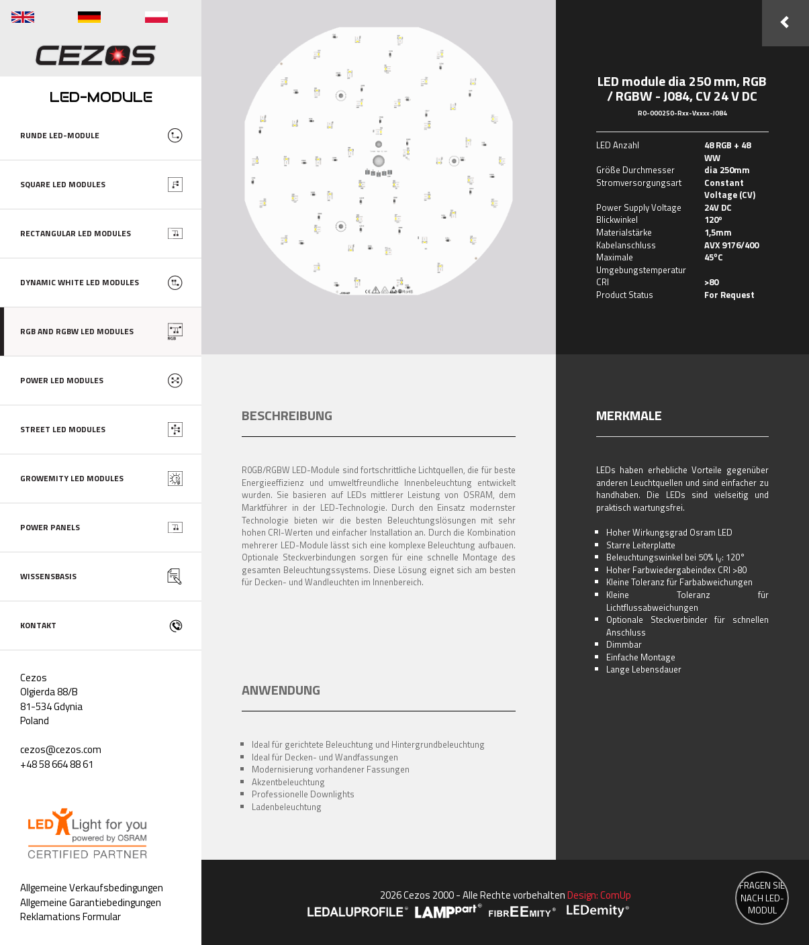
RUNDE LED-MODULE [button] (59, 135)
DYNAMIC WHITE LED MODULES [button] (79, 282)
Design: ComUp (599, 895)
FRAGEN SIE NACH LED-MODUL (762, 898)
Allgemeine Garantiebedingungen (90, 902)
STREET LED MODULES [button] (62, 429)
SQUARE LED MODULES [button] (62, 184)
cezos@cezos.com (60, 749)
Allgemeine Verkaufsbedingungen (91, 887)
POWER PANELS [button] (50, 527)
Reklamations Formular (70, 916)
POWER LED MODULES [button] (61, 380)
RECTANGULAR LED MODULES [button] (75, 233)
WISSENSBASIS (48, 576)
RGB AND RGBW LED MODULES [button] (77, 331)
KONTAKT (38, 625)
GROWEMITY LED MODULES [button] (72, 478)
